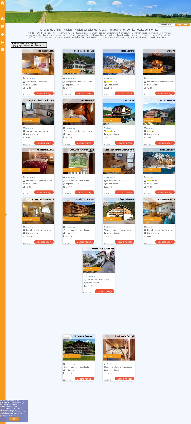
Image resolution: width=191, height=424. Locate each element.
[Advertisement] (99, 316)
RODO (13, 415)
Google (11, 403)
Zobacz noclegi (44, 93)
